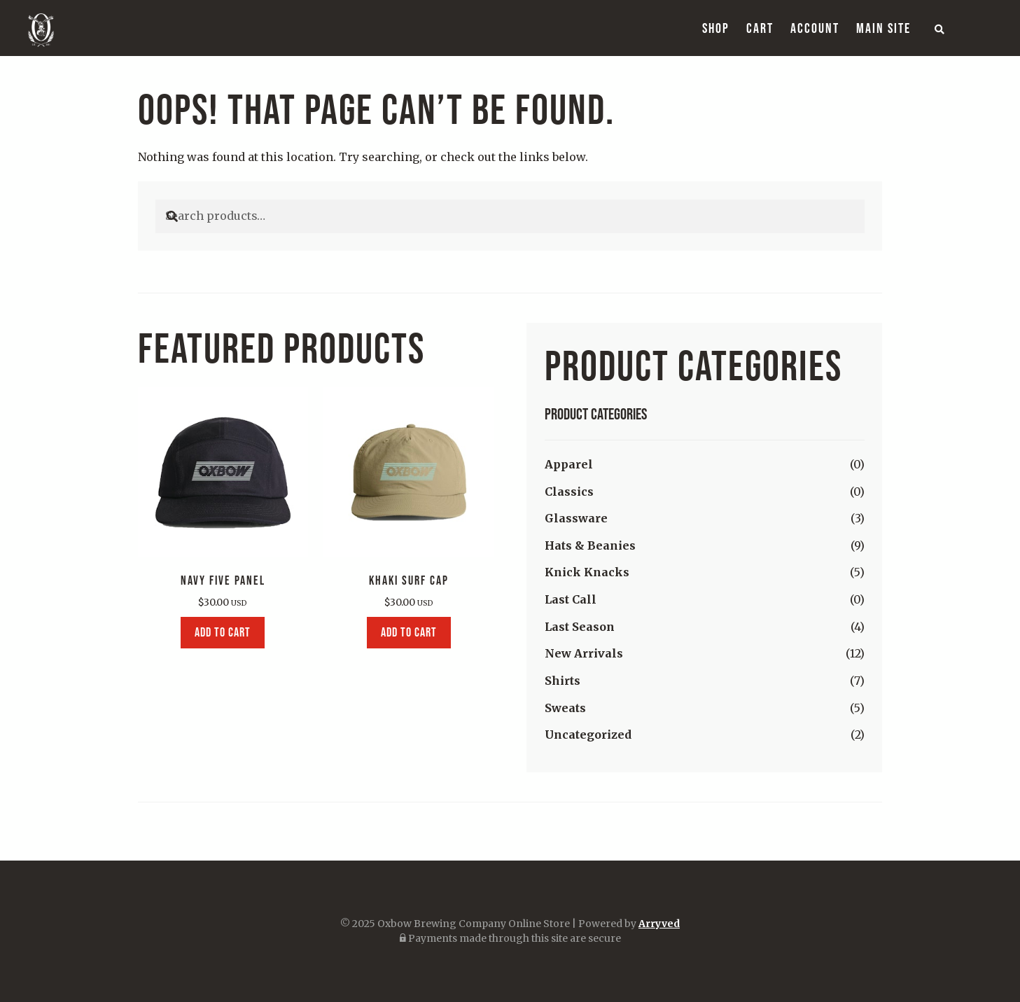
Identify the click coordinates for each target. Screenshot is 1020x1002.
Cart (760, 28)
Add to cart (223, 632)
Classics (569, 492)
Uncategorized (588, 735)
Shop (715, 28)
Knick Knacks (587, 572)
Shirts (562, 681)
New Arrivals (584, 653)
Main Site (883, 28)
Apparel (569, 464)
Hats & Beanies (590, 545)
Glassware (576, 518)
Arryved (659, 923)
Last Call (570, 599)
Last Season (580, 627)
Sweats (565, 708)
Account (814, 28)
